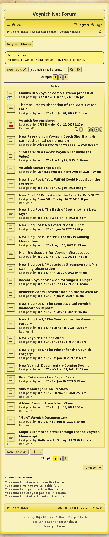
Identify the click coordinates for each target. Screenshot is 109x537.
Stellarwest (45, 440)
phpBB (40, 517)
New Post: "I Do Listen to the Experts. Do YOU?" (59, 195)
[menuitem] (16, 24)
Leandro (43, 97)
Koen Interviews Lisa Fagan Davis (46, 377)
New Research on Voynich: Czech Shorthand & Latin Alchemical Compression (57, 138)
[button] (65, 77)
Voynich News (19, 44)
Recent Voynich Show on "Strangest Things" (55, 280)
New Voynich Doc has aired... (42, 338)
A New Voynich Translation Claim (46, 403)
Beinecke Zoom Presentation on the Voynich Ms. (59, 292)
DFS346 (42, 124)
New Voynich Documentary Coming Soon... (54, 365)
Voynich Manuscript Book (40, 167)
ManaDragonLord (49, 172)
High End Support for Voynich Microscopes (54, 252)
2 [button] (60, 77)
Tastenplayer (68, 521)
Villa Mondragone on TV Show (43, 389)
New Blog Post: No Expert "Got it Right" (52, 225)
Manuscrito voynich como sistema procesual (56, 93)
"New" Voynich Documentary (43, 417)
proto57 (43, 113)
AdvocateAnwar (48, 145)
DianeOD (43, 199)
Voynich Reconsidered (37, 120)
